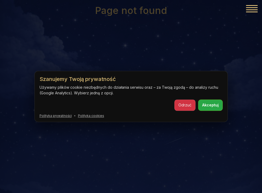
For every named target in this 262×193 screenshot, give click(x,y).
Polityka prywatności (56, 116)
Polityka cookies (91, 116)
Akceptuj (210, 105)
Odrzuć (184, 105)
